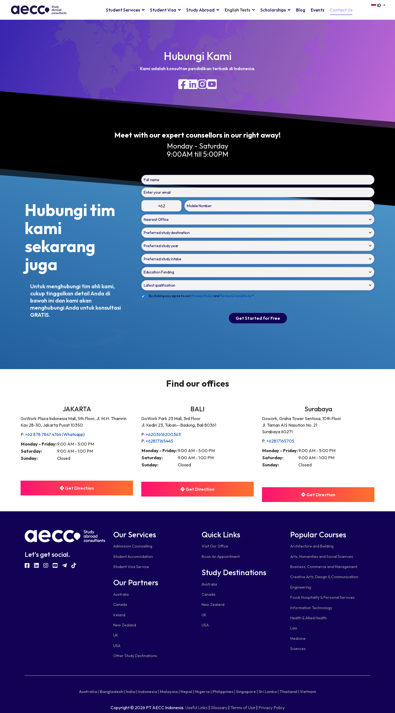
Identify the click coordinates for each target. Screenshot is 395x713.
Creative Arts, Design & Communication (324, 576)
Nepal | (187, 691)
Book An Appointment (221, 556)
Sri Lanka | (269, 691)
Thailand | (289, 691)
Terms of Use (242, 707)
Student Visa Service (131, 566)
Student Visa (163, 10)
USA (116, 645)
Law (293, 628)
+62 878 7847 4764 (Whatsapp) (55, 434)
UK (115, 635)
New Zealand (124, 625)
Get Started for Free (258, 318)
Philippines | (224, 691)
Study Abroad (200, 10)
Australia (121, 594)
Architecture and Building (312, 546)
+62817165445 (159, 441)
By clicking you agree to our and (201, 296)
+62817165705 (280, 441)
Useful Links (196, 707)
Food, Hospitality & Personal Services (322, 597)
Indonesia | (148, 691)
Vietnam (308, 691)
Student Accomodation (133, 556)
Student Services (123, 10)
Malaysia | (170, 691)
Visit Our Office (215, 546)
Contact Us (341, 10)
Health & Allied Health (308, 617)
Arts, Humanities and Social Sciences (321, 556)
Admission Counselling (132, 546)
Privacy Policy (271, 707)
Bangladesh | (112, 691)
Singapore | (247, 691)
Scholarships (273, 10)
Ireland (119, 614)
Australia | (89, 691)
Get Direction (77, 488)
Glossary (219, 707)
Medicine (298, 638)
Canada (120, 604)
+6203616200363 (163, 434)
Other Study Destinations (135, 655)
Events (317, 10)
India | (131, 691)
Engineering (300, 587)
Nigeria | (203, 691)
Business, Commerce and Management (323, 566)
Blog (300, 10)
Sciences (298, 648)
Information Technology (311, 607)
